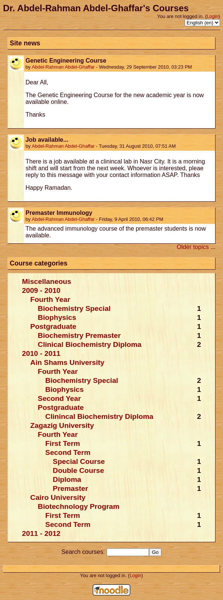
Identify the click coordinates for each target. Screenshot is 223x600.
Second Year (59, 398)
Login (212, 16)
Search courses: (84, 552)
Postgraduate (53, 326)
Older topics (193, 247)
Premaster (70, 488)
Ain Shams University (67, 362)
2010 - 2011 (41, 353)
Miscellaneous (46, 281)
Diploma (67, 479)
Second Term (67, 452)
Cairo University (58, 497)
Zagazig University (62, 425)
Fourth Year (50, 299)
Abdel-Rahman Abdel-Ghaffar (63, 67)
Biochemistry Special (74, 308)
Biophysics (57, 317)
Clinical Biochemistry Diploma (90, 344)
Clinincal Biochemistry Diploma (99, 416)
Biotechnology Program (78, 506)
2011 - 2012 (41, 533)
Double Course (78, 470)
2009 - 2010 (41, 290)
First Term (62, 443)
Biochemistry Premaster (79, 335)
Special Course (79, 461)
